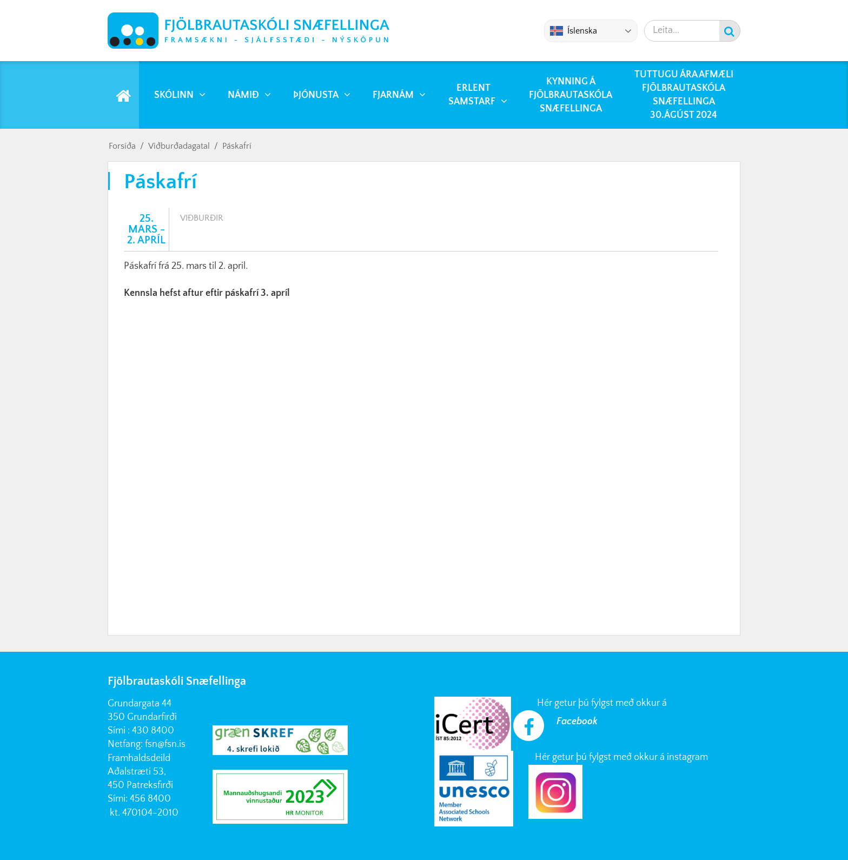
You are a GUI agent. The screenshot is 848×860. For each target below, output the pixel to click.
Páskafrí (236, 146)
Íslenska (573, 30)
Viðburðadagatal (179, 146)
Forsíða (122, 146)
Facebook (577, 721)
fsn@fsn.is (165, 744)
